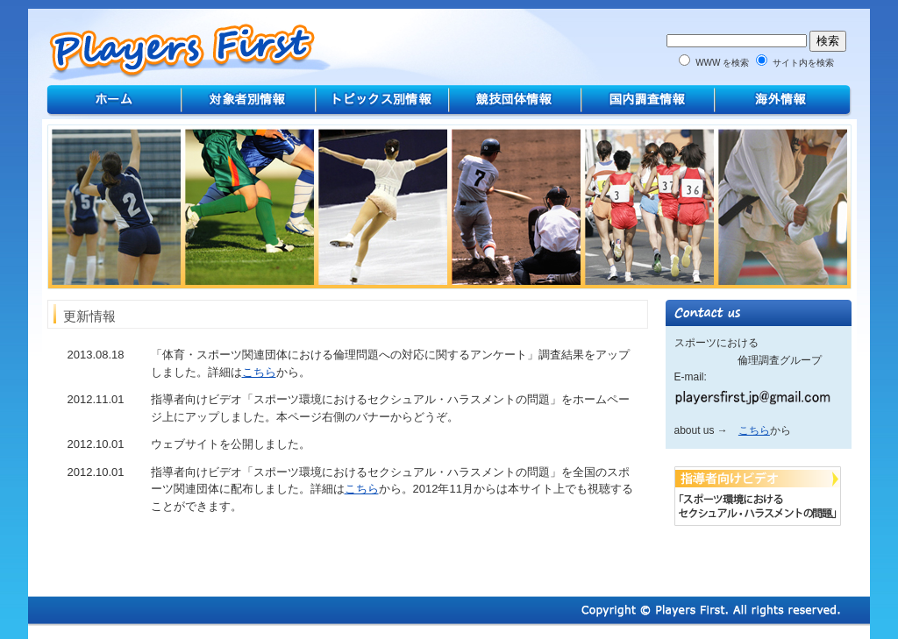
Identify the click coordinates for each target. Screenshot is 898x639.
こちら (259, 372)
